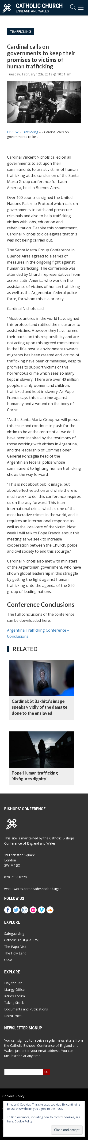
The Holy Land (15, 953)
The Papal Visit (15, 946)
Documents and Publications (26, 1009)
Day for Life (13, 983)
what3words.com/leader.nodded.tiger (32, 889)
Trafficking (20, 31)
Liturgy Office (14, 989)
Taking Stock (14, 1002)
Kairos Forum (14, 996)
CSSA (8, 959)
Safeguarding (14, 933)
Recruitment (13, 1015)
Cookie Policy (23, 1121)
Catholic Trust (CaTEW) (21, 940)
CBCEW (13, 132)
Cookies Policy (13, 1096)
